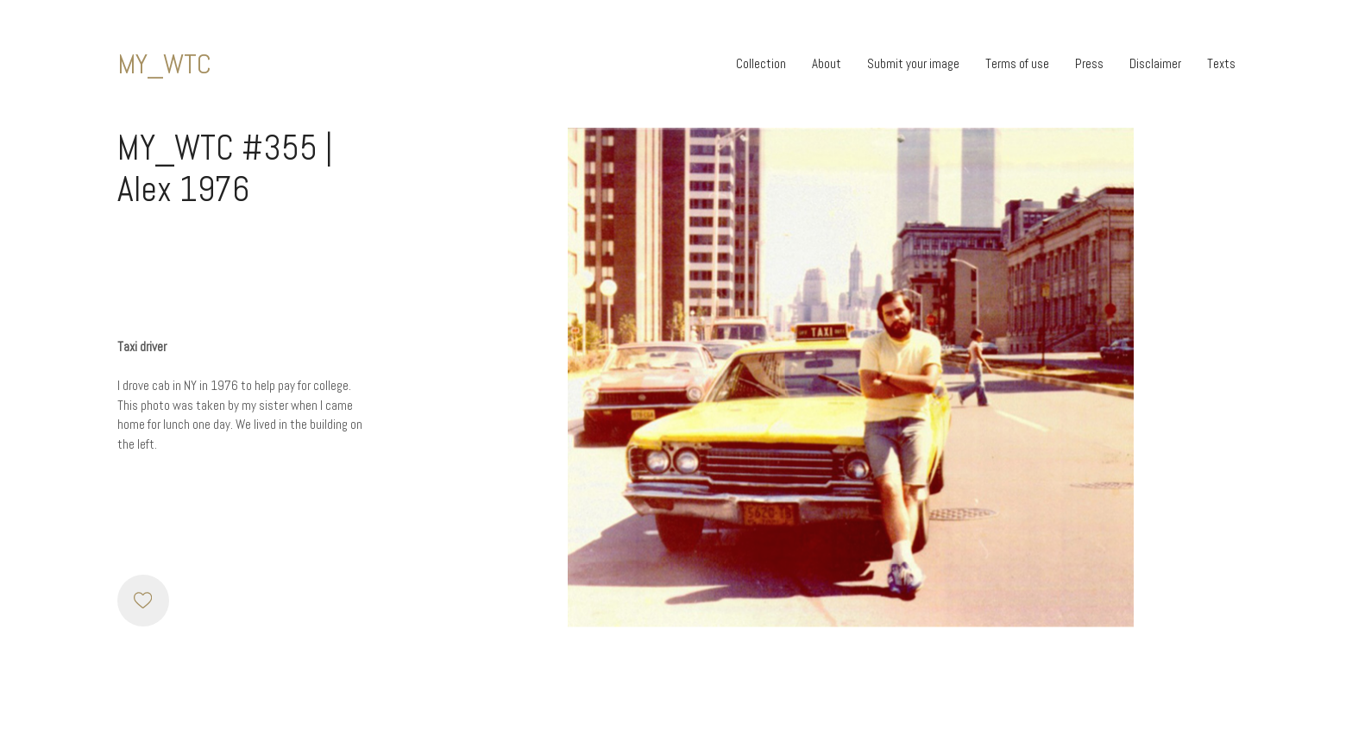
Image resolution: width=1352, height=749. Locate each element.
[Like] (143, 600)
